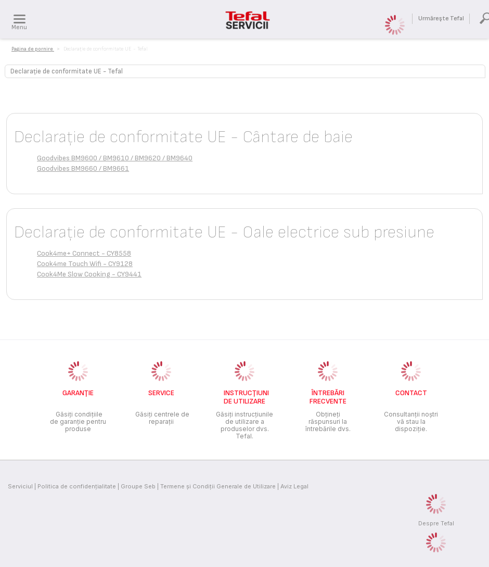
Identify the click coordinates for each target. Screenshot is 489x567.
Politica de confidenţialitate (76, 486)
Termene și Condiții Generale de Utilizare (218, 486)
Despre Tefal (436, 523)
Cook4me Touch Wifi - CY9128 (85, 263)
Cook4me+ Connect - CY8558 (84, 253)
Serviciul (20, 486)
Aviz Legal (294, 486)
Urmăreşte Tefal (441, 18)
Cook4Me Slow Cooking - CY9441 (89, 274)
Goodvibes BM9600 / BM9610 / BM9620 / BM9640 (114, 158)
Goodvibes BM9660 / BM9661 (83, 168)
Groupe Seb (138, 486)
